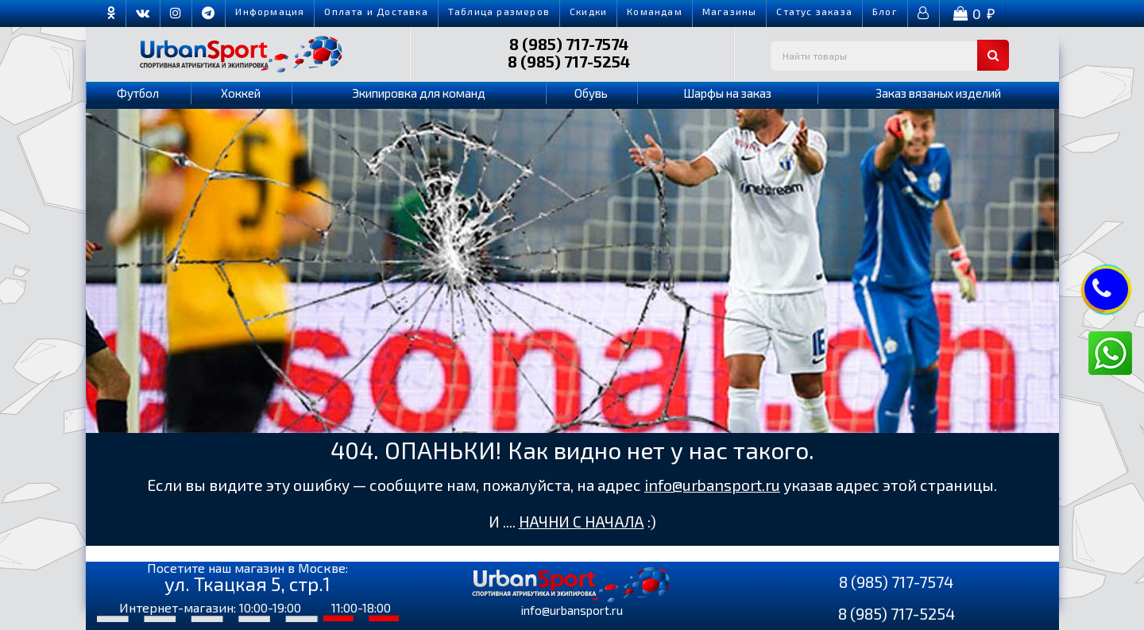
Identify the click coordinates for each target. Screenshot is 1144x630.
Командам (654, 11)
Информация (269, 11)
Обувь (591, 93)
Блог (885, 11)
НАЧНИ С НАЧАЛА (581, 521)
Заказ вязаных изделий (938, 93)
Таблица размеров (499, 11)
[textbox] (890, 55)
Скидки (588, 11)
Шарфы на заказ (727, 93)
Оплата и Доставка (375, 11)
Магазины (729, 11)
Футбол (138, 93)
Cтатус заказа (814, 11)
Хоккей (241, 93)
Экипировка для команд (418, 93)
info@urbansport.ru (712, 485)
